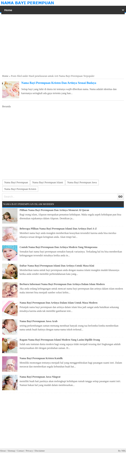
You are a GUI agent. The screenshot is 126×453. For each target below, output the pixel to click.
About (3, 450)
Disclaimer (40, 450)
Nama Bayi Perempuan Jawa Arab (39, 321)
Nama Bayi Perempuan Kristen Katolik (41, 358)
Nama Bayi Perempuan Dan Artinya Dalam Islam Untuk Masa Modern (58, 302)
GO (120, 196)
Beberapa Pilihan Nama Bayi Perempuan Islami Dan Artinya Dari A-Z (58, 228)
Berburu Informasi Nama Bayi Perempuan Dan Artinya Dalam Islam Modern (62, 284)
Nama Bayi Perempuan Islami (47, 182)
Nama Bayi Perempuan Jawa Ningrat (40, 376)
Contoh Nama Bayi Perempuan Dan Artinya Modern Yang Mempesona (58, 247)
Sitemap (11, 450)
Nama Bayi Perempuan (16, 182)
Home (5, 76)
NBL (123, 450)
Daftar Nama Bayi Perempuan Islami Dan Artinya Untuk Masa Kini (57, 265)
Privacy (29, 450)
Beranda (6, 106)
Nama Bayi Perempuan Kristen (20, 189)
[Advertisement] (63, 43)
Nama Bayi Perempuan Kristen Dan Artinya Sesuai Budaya (58, 83)
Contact (20, 450)
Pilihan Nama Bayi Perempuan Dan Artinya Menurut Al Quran (54, 210)
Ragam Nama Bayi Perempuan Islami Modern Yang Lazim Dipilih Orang (60, 339)
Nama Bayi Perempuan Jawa (82, 182)
